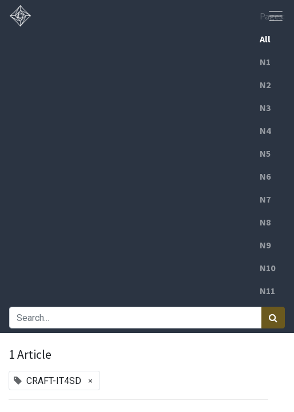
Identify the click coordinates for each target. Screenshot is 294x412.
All (265, 39)
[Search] (273, 317)
